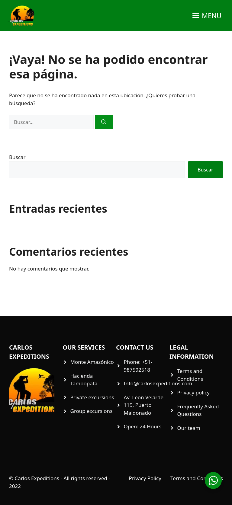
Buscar (17, 157)
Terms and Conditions (196, 478)
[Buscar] (104, 122)
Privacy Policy (145, 478)
